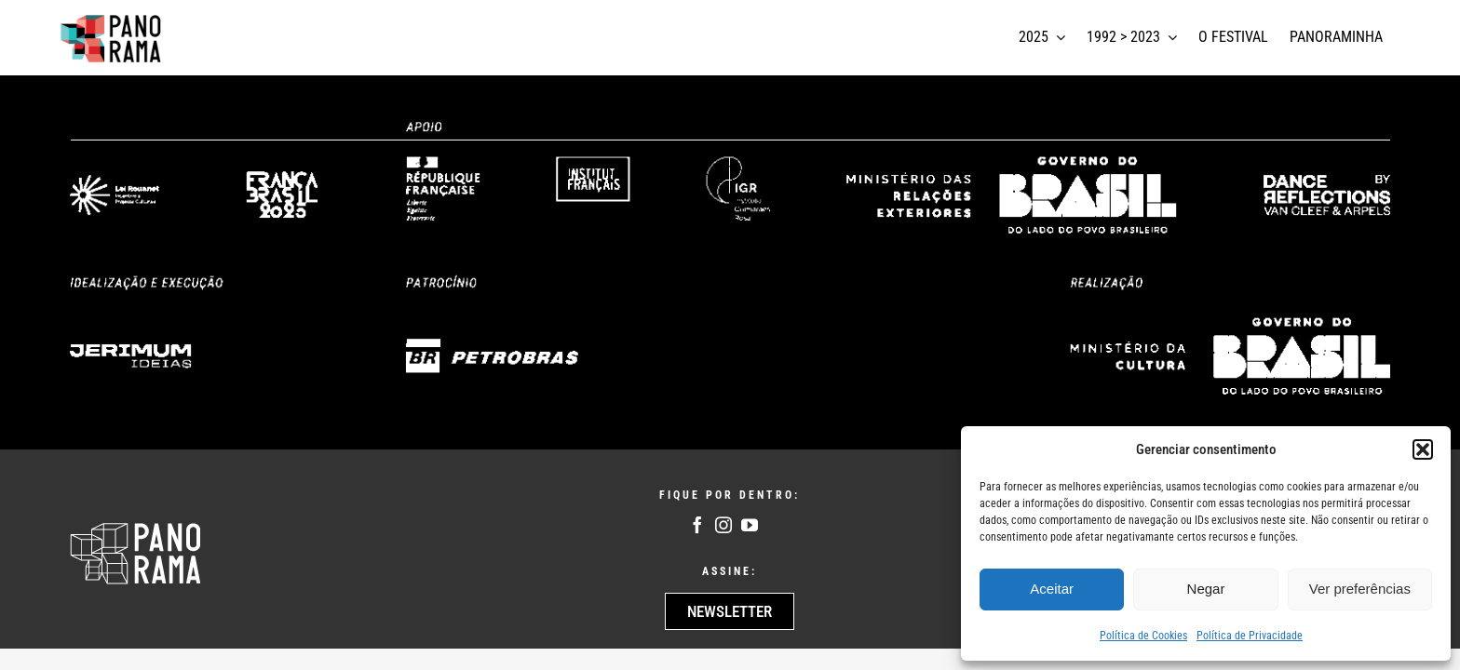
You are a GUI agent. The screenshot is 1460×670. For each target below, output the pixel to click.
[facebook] (697, 524)
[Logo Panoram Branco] (135, 527)
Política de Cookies (1143, 635)
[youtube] (749, 524)
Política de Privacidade (1249, 635)
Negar (1206, 588)
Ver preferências (1360, 588)
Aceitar (1052, 588)
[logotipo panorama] (112, 18)
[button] (1422, 449)
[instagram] (723, 524)
